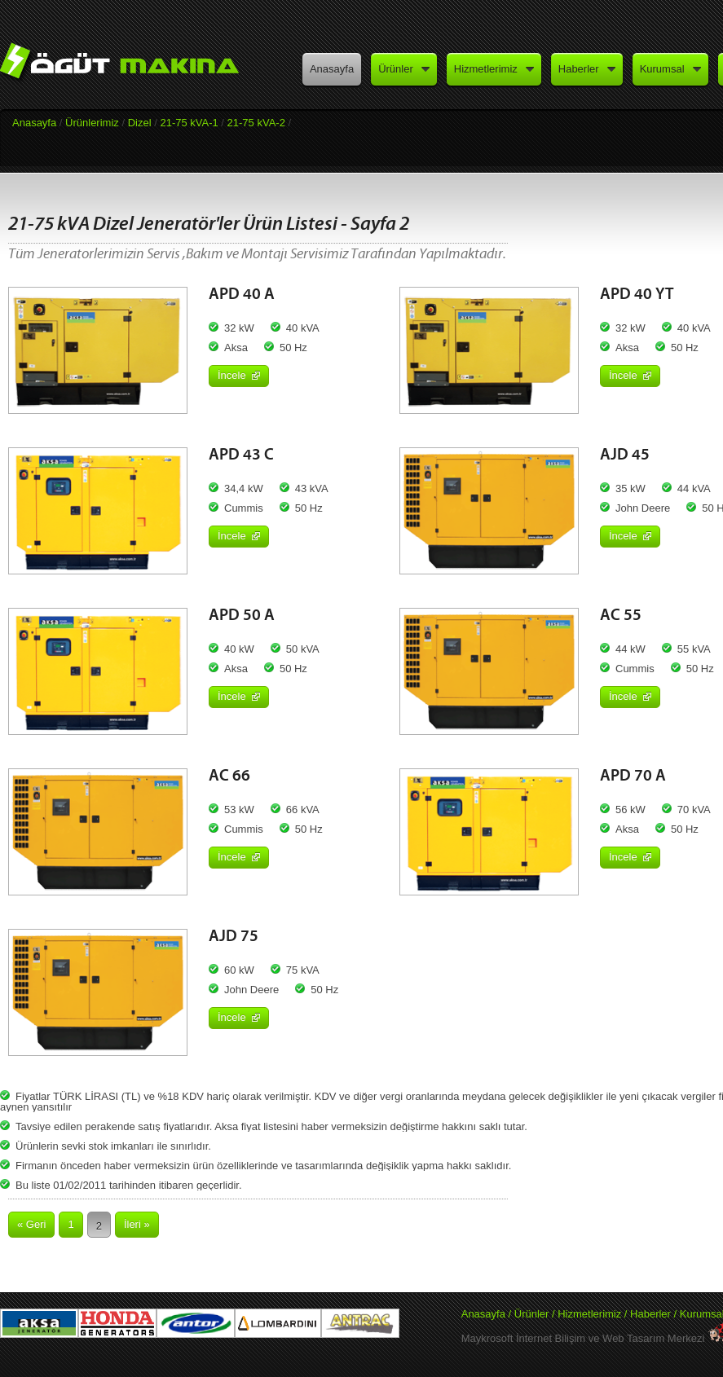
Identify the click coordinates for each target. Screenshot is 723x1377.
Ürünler (531, 1314)
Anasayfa (34, 123)
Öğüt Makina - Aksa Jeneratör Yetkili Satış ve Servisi (130, 67)
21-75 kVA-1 (189, 123)
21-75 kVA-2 (256, 123)
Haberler (651, 1314)
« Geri (31, 1224)
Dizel (140, 123)
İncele (239, 375)
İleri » (137, 1224)
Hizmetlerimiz (589, 1314)
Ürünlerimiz (92, 123)
